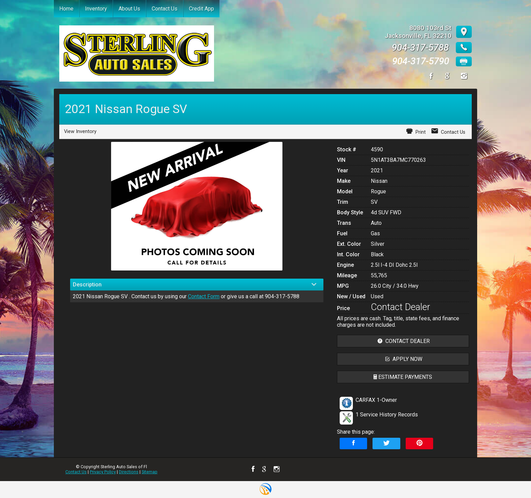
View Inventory (80, 131)
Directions (129, 471)
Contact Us (76, 471)
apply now (403, 359)
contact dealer (403, 341)
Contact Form (203, 296)
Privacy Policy (103, 471)
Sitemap (149, 471)
